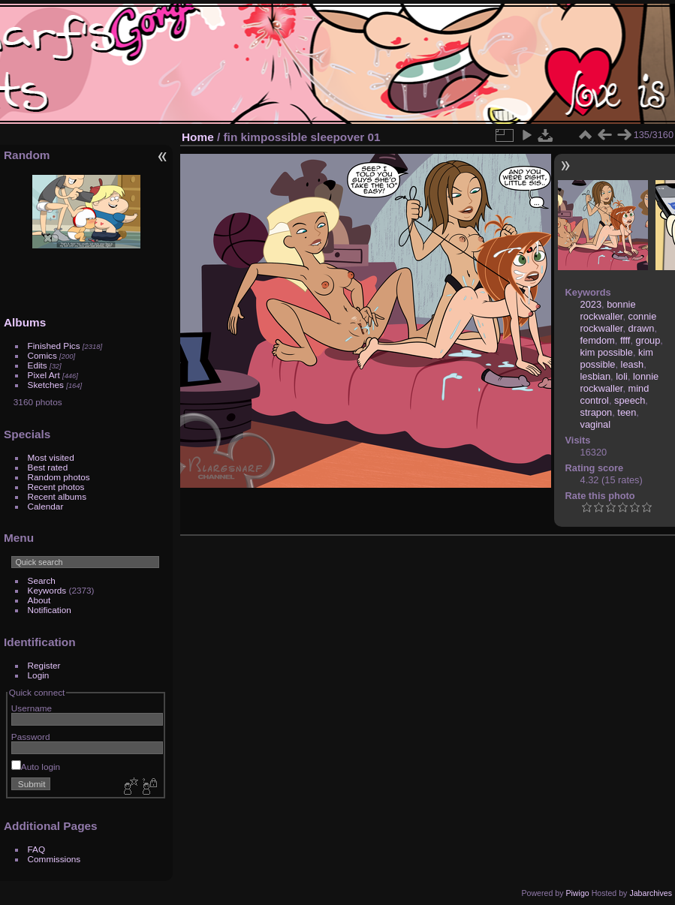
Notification (49, 610)
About (39, 600)
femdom (597, 340)
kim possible (606, 352)
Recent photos (56, 487)
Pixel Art (44, 375)
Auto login (35, 766)
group (648, 340)
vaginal (595, 424)
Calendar (46, 506)
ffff (625, 340)
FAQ (37, 849)
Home (198, 137)
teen (626, 412)
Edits (37, 365)
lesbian (595, 376)
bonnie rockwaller (608, 310)
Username (31, 708)
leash (632, 364)
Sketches (46, 384)
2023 (590, 304)
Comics (42, 355)
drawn (641, 328)
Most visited (51, 457)
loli (622, 376)
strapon (596, 412)
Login (39, 675)
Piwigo (577, 892)
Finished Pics (54, 345)
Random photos (59, 477)
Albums (25, 322)
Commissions (54, 859)
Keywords (47, 590)
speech (629, 400)
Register (44, 665)
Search (42, 580)
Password (30, 736)
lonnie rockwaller (619, 382)
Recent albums (57, 496)
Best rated (48, 467)
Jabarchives (650, 892)
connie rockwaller (618, 322)
